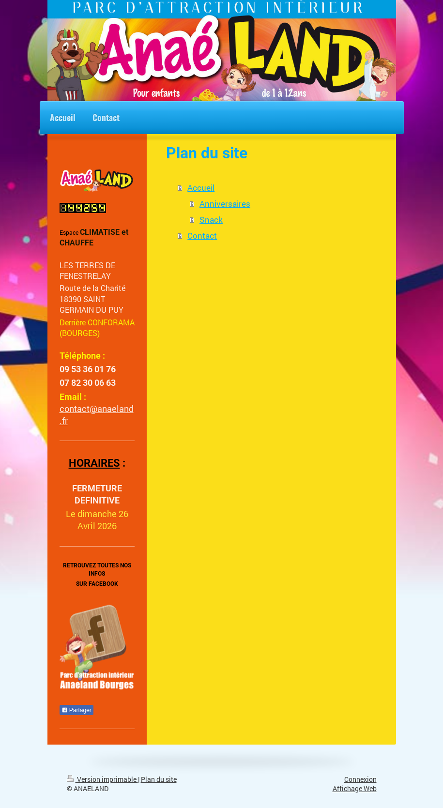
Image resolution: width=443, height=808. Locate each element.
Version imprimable (102, 779)
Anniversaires (224, 203)
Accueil (200, 188)
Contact (202, 235)
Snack (211, 219)
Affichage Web (355, 788)
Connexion (360, 779)
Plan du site (159, 779)
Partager (76, 710)
